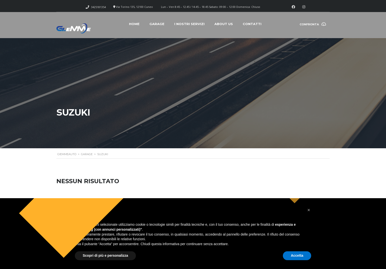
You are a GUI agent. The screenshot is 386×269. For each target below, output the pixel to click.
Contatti (252, 24)
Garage (156, 24)
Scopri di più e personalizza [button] (105, 255)
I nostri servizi (189, 24)
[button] (309, 210)
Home (134, 24)
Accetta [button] (297, 255)
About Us (223, 24)
